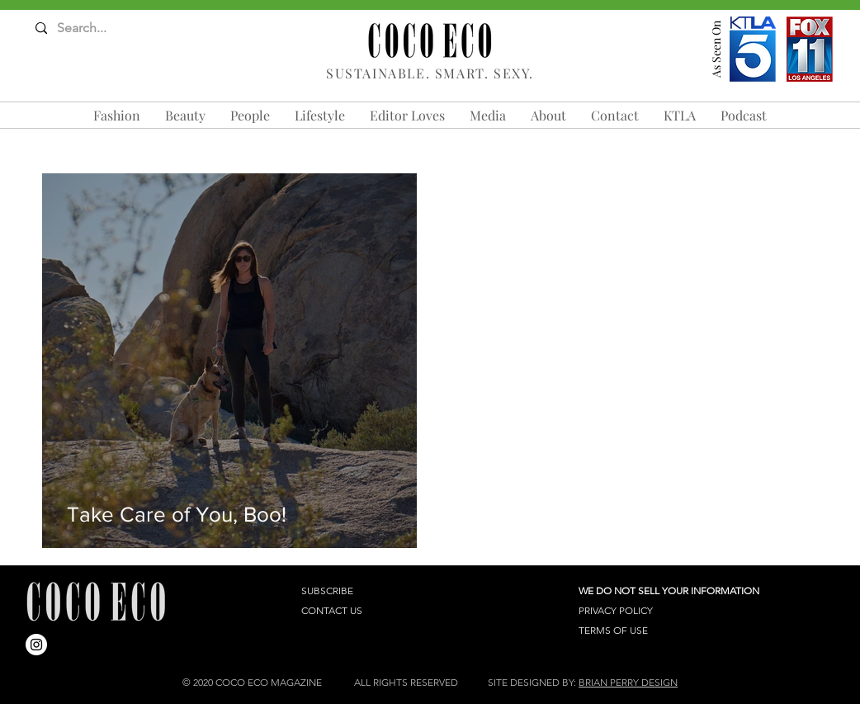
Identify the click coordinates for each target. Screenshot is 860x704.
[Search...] (100, 28)
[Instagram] (36, 644)
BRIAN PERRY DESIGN (628, 682)
